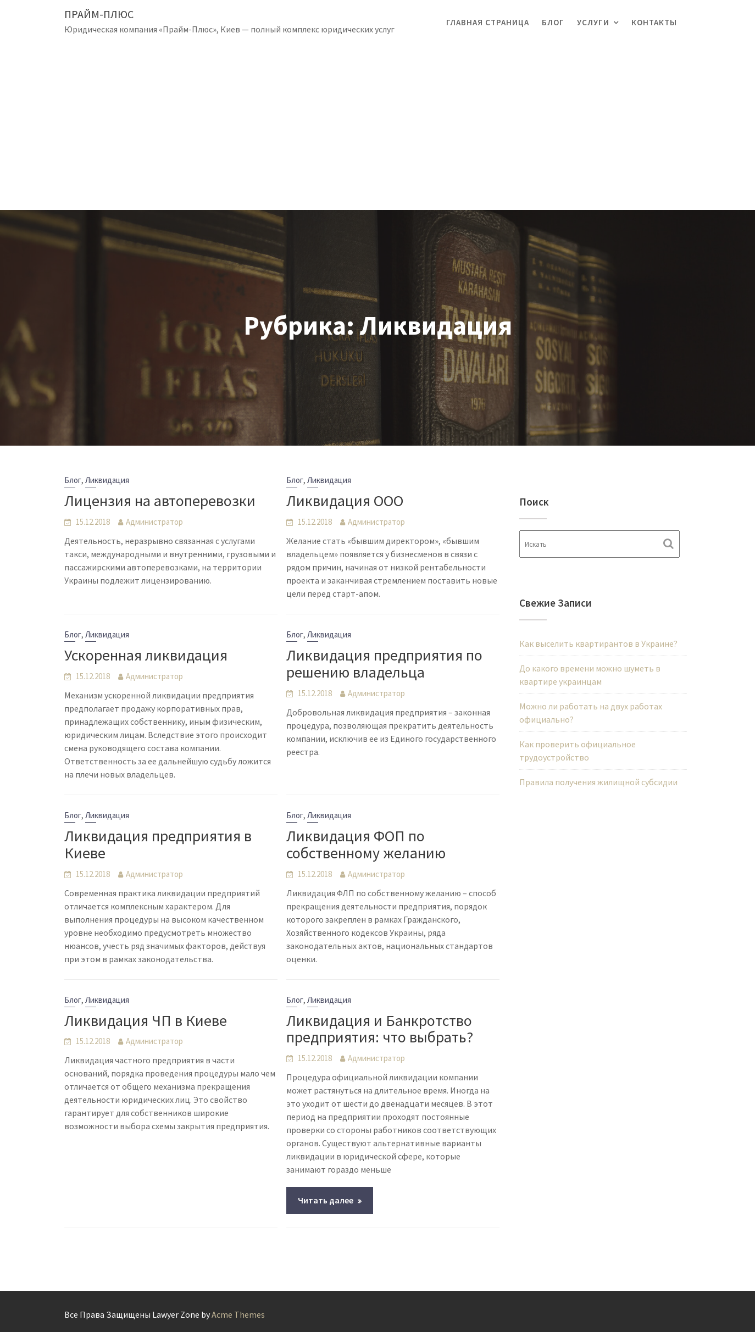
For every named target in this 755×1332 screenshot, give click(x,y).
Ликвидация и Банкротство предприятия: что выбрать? (379, 1029)
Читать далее (325, 1200)
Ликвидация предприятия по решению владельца (384, 663)
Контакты (654, 22)
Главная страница (487, 22)
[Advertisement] (377, 127)
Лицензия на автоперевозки (160, 500)
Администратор (154, 522)
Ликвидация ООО (344, 500)
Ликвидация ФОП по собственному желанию (366, 844)
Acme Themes (238, 1314)
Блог (553, 22)
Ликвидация (107, 480)
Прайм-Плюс (99, 14)
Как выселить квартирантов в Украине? (598, 643)
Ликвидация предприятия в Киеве (158, 844)
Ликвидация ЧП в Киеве (145, 1020)
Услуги (593, 22)
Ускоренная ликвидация (145, 655)
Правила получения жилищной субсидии (598, 781)
